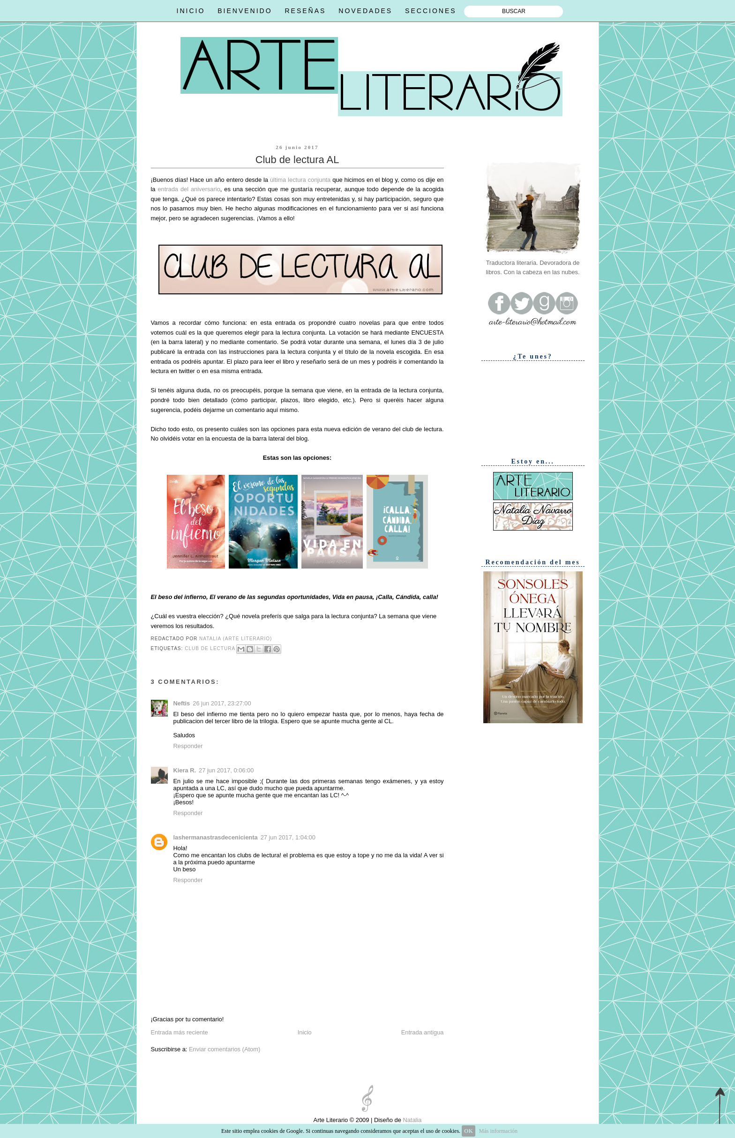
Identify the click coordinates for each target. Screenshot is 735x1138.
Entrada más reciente (179, 1032)
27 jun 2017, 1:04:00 (288, 837)
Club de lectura (210, 648)
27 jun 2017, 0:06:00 (226, 770)
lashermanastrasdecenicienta (215, 837)
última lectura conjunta (300, 179)
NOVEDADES (365, 11)
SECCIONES (430, 11)
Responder (188, 745)
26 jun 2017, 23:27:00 (222, 703)
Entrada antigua (422, 1032)
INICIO (191, 11)
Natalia (411, 1119)
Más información (498, 1131)
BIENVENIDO (245, 11)
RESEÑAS (305, 11)
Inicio (305, 1032)
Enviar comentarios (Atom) (224, 1049)
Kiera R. (184, 770)
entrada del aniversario (189, 189)
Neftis (181, 703)
